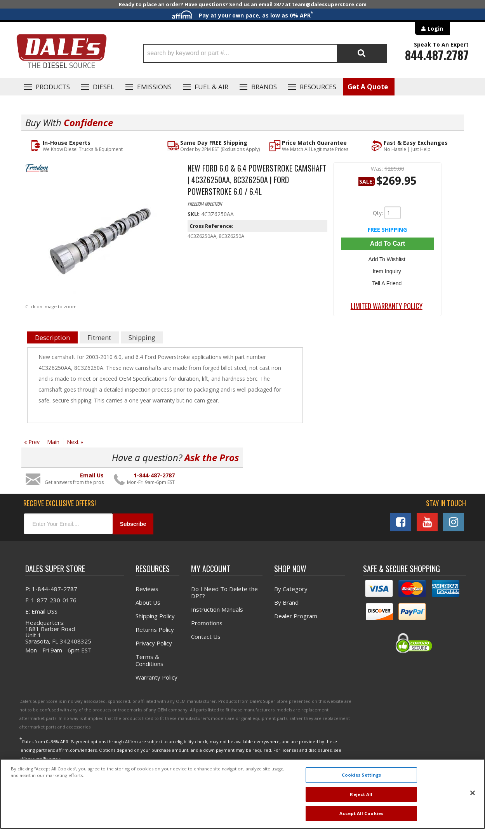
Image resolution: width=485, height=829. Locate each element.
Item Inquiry (387, 270)
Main (53, 442)
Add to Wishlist (387, 258)
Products (53, 86)
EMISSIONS (154, 86)
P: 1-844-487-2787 (51, 589)
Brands (264, 86)
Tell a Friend (387, 281)
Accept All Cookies (361, 813)
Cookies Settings (361, 775)
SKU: (194, 214)
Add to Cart (387, 243)
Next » (75, 442)
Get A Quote (368, 86)
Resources (318, 86)
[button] (265, 53)
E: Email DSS (41, 611)
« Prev (32, 442)
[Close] (472, 792)
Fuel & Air (211, 86)
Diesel (103, 86)
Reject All (361, 794)
